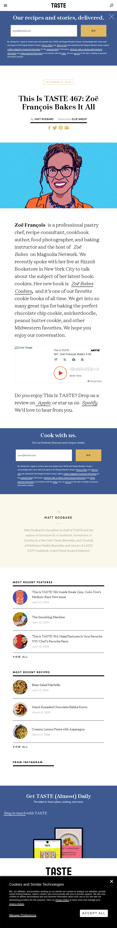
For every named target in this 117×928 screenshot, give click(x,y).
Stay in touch (15, 812)
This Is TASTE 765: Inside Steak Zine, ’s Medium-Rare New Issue (66, 594)
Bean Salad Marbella (46, 684)
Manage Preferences (22, 915)
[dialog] (58, 902)
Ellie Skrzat (79, 119)
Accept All (93, 913)
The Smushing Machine (48, 617)
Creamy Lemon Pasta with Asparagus (58, 729)
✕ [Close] (111, 881)
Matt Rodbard (44, 119)
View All (20, 656)
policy (63, 53)
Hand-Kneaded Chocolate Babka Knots (59, 706)
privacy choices (16, 904)
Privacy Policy (62, 900)
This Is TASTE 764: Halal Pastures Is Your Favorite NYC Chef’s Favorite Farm (67, 638)
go (93, 30)
